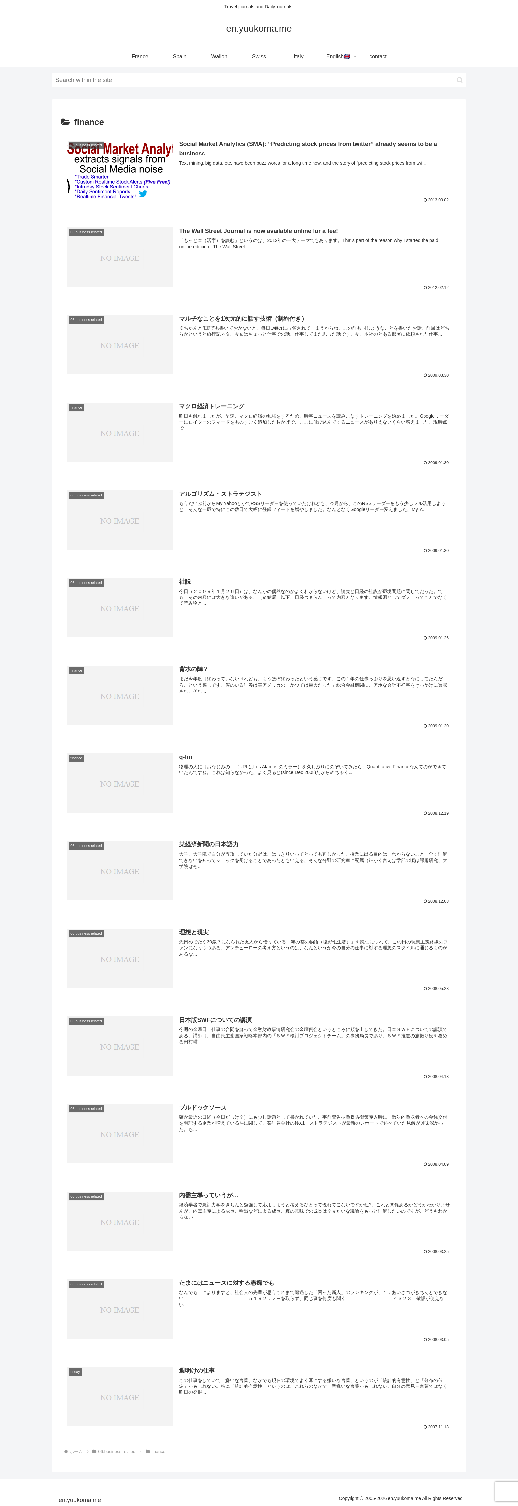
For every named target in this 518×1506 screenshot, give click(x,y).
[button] (459, 80)
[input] (259, 80)
